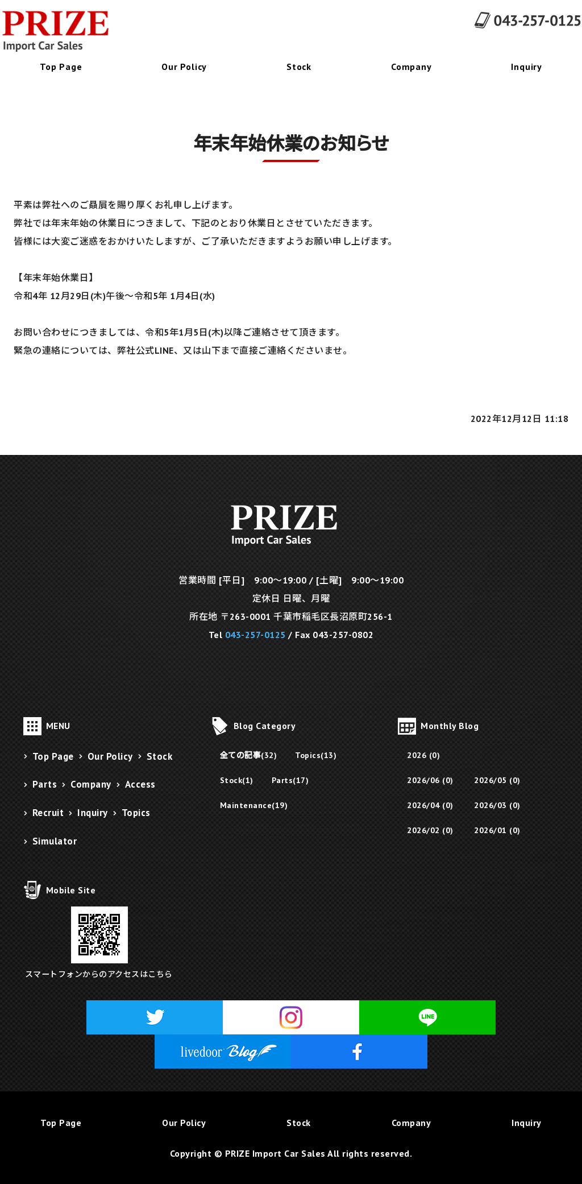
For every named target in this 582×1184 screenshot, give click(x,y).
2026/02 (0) (430, 830)
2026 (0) (423, 755)
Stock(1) (236, 780)
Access (140, 784)
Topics (136, 812)
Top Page (61, 66)
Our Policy (184, 66)
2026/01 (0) (497, 830)
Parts (44, 784)
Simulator (54, 841)
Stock (298, 66)
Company (411, 66)
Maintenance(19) (254, 805)
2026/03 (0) (497, 805)
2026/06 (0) (430, 780)
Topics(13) (315, 755)
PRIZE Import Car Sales (275, 1153)
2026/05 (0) (497, 780)
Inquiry (526, 66)
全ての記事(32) (248, 755)
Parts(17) (290, 780)
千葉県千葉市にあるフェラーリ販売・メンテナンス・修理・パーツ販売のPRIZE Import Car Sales (62, 31)
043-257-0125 (255, 634)
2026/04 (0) (430, 805)
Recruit (48, 812)
